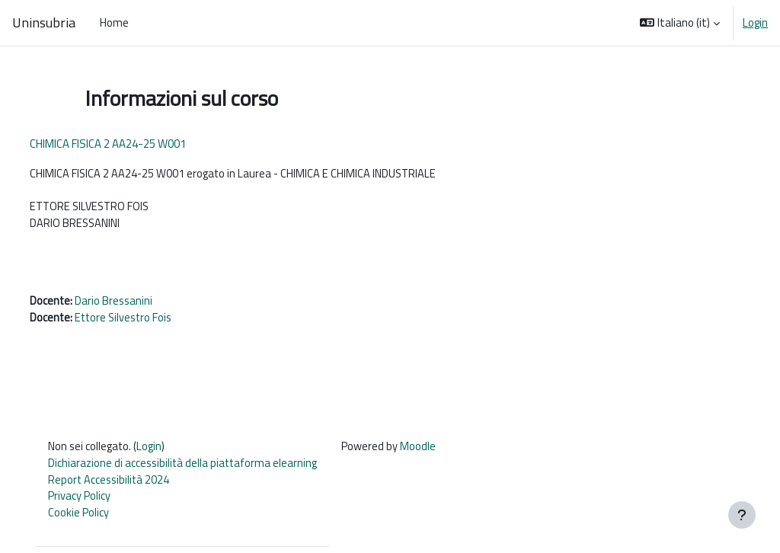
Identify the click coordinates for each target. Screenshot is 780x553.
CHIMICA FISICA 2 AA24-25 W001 (136, 143)
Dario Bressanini (143, 304)
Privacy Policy (91, 501)
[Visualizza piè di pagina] (742, 515)
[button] (680, 23)
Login (755, 22)
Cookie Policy (90, 519)
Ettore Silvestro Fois (154, 322)
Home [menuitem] (114, 22)
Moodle (434, 450)
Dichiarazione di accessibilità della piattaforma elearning (197, 468)
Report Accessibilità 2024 (122, 485)
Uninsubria (43, 22)
